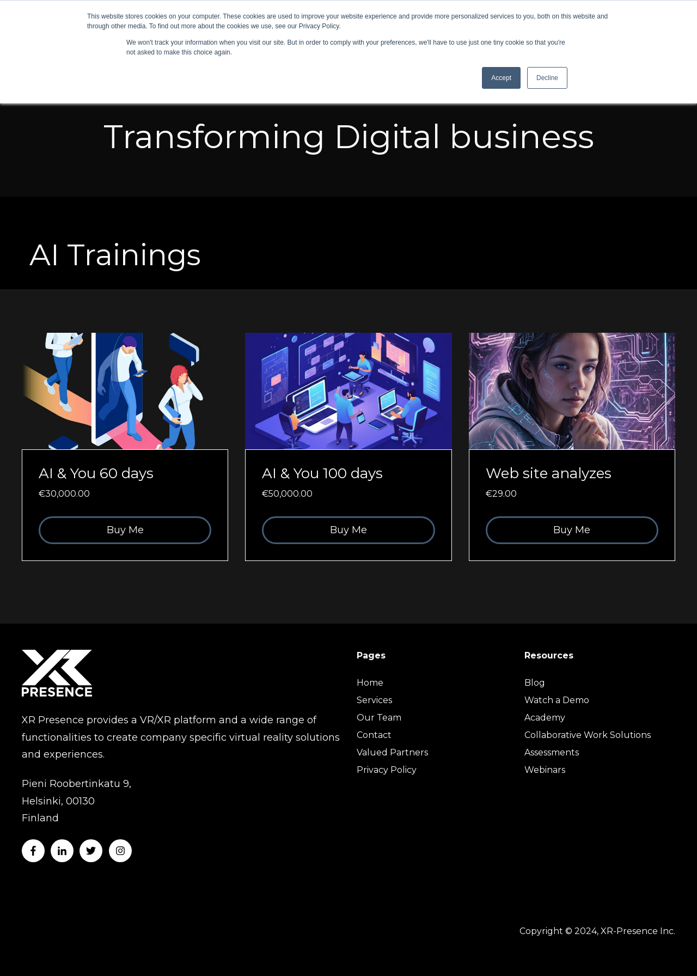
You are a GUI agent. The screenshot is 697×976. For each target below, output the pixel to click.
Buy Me (125, 530)
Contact (374, 735)
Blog (534, 683)
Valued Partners (392, 752)
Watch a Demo (556, 700)
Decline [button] (547, 78)
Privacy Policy (387, 770)
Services (374, 700)
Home (370, 683)
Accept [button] (501, 78)
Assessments (551, 752)
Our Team (379, 717)
